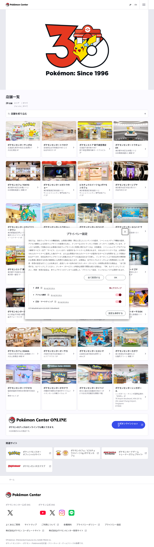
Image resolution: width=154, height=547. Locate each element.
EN (136, 4)
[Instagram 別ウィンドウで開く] (62, 512)
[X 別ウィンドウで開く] (10, 512)
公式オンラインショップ (130, 425)
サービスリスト (49, 288)
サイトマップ (31, 524)
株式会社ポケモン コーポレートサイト (25, 530)
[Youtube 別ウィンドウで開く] (42, 512)
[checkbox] (118, 295)
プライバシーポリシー (88, 524)
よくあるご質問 (13, 524)
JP (130, 4)
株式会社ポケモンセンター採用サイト (68, 530)
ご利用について (50, 524)
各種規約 (68, 524)
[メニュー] (144, 4)
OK (115, 277)
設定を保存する (116, 313)
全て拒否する (94, 277)
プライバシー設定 (113, 524)
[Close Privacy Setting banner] (125, 232)
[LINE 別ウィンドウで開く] (71, 512)
